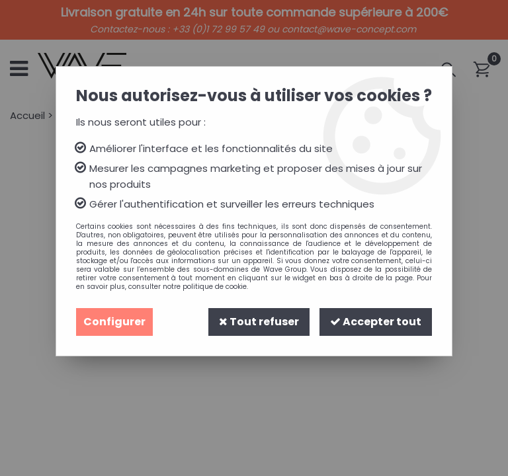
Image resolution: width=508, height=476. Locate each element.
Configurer (114, 321)
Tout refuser (259, 321)
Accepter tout (375, 321)
